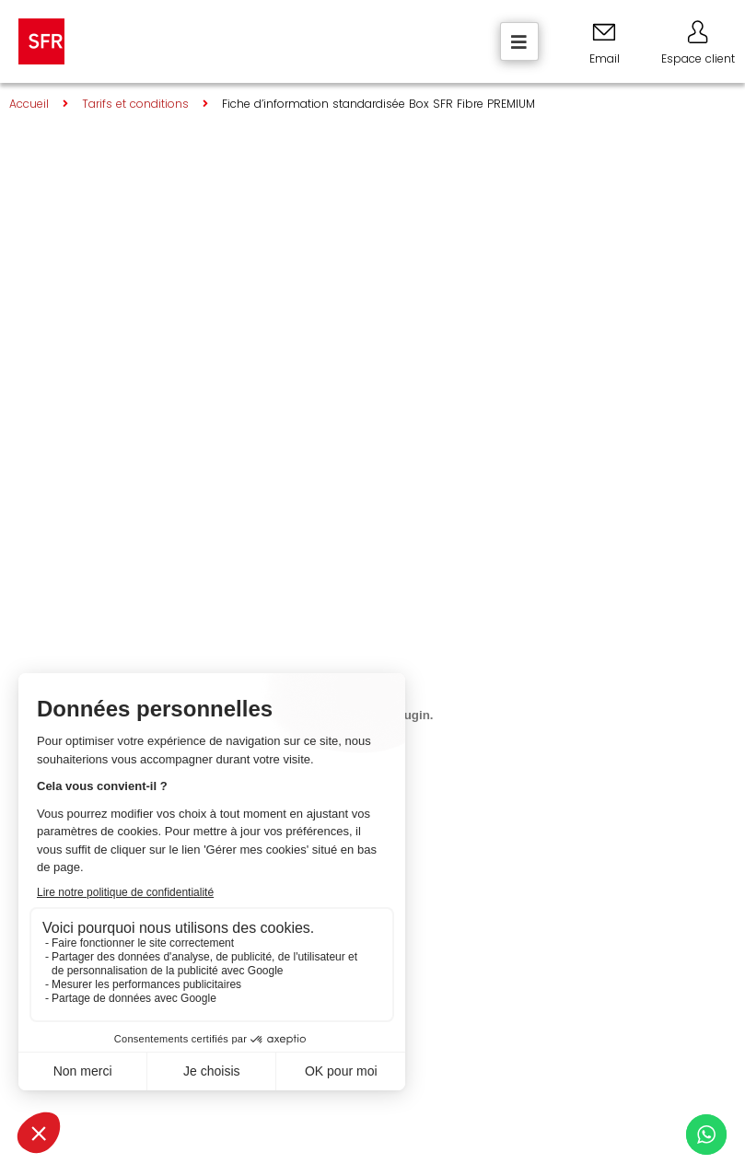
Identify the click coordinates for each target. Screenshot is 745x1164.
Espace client (698, 58)
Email (604, 58)
